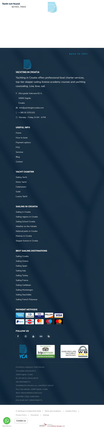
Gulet (18, 191)
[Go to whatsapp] (6, 420)
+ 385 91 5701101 (26, 112)
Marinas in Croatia (24, 236)
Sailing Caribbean (23, 285)
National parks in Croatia (26, 231)
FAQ (18, 147)
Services (19, 152)
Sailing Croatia (22, 256)
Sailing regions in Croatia (27, 216)
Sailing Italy (21, 270)
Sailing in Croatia (23, 212)
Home (18, 133)
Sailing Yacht (21, 177)
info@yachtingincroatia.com (31, 107)
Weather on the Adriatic (26, 226)
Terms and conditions (53, 411)
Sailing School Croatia (25, 221)
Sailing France (22, 280)
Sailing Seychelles (23, 294)
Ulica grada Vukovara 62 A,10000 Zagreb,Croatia (30, 98)
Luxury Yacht (21, 196)
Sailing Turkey (22, 275)
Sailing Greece (22, 261)
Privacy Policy (21, 415)
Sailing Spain (21, 266)
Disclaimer (35, 415)
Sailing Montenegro (24, 290)
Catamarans (21, 186)
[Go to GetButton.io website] (6, 426)
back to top (78, 54)
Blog (18, 157)
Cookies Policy (71, 411)
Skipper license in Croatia (27, 240)
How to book (22, 137)
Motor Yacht (21, 182)
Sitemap (46, 415)
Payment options (23, 142)
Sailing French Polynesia (26, 299)
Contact (19, 161)
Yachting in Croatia (52, 20)
